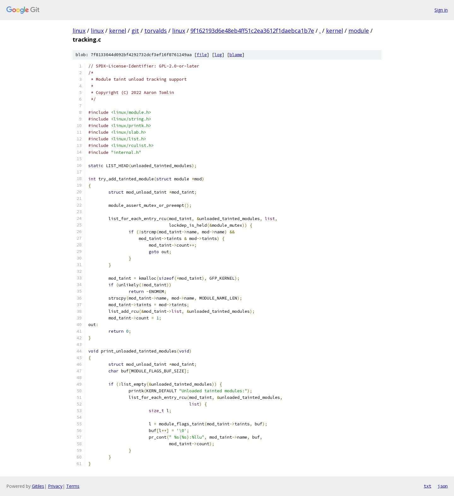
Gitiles (38, 486)
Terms (72, 486)
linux (79, 30)
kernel (117, 30)
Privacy (55, 486)
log (218, 54)
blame (236, 54)
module (358, 30)
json (443, 486)
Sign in (441, 10)
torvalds (155, 30)
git (135, 30)
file (202, 54)
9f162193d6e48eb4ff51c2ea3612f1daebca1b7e (252, 30)
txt (427, 486)
